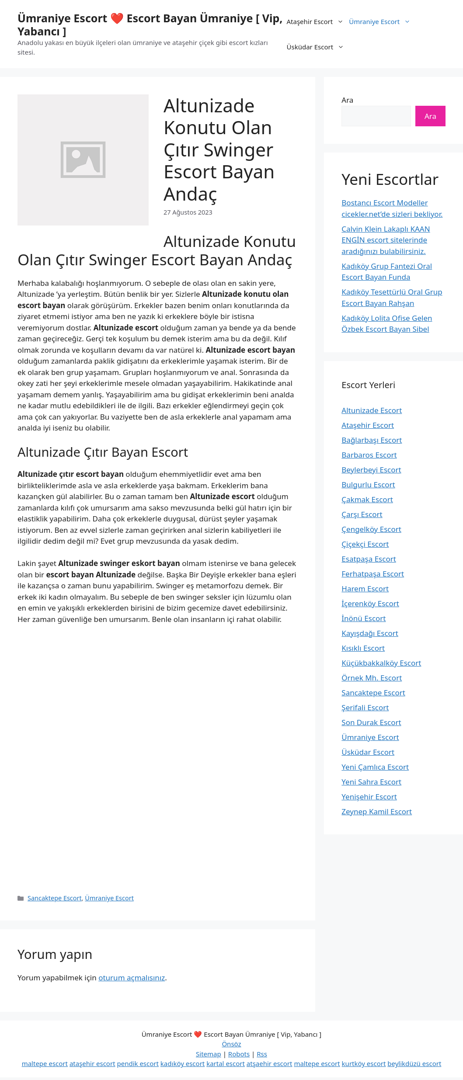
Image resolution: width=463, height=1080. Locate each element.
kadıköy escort (182, 1063)
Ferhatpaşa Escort (372, 574)
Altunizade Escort (371, 410)
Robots (239, 1053)
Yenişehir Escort (369, 797)
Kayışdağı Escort (369, 633)
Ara (347, 100)
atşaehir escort (269, 1063)
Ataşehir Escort (317, 21)
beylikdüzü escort (414, 1063)
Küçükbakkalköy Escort (381, 663)
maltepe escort (45, 1063)
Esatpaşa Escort (368, 559)
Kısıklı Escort (363, 648)
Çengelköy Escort (371, 529)
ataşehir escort (92, 1063)
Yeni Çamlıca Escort (375, 767)
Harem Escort (365, 588)
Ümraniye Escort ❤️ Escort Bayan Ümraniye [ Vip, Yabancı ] (149, 24)
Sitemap (208, 1053)
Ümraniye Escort (381, 21)
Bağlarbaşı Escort (371, 440)
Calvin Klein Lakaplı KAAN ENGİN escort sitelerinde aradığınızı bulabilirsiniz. (385, 240)
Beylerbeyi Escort (371, 470)
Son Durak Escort (371, 722)
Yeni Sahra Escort (371, 782)
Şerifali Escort (365, 707)
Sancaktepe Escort (55, 898)
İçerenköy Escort (370, 603)
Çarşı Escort (361, 514)
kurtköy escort (364, 1063)
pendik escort (138, 1063)
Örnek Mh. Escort (371, 678)
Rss (262, 1053)
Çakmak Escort (367, 499)
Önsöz (231, 1043)
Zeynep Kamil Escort (376, 811)
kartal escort (225, 1063)
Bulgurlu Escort (368, 484)
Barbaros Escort (369, 455)
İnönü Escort (363, 618)
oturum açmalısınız (131, 977)
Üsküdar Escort (317, 46)
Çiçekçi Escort (365, 544)
